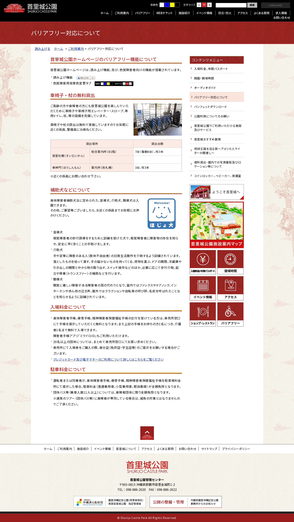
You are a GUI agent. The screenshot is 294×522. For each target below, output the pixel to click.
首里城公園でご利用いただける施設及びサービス (218, 128)
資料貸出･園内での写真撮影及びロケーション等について (217, 164)
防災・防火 (224, 13)
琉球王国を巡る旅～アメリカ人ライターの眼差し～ (217, 151)
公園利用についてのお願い (212, 116)
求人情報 (281, 13)
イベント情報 (204, 13)
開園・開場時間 (204, 78)
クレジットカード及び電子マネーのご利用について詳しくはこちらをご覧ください (108, 359)
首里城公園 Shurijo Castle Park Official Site (30, 8)
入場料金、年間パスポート (211, 69)
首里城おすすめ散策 (207, 139)
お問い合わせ (281, 17)
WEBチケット (164, 13)
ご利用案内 (122, 13)
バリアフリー (142, 13)
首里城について (126, 449)
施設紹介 (184, 13)
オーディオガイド (205, 88)
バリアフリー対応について (211, 97)
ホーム (104, 13)
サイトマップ (209, 449)
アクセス (242, 13)
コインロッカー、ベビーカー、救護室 (217, 176)
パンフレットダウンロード (210, 107)
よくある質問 (261, 13)
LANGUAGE (275, 5)
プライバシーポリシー (236, 449)
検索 (252, 5)
